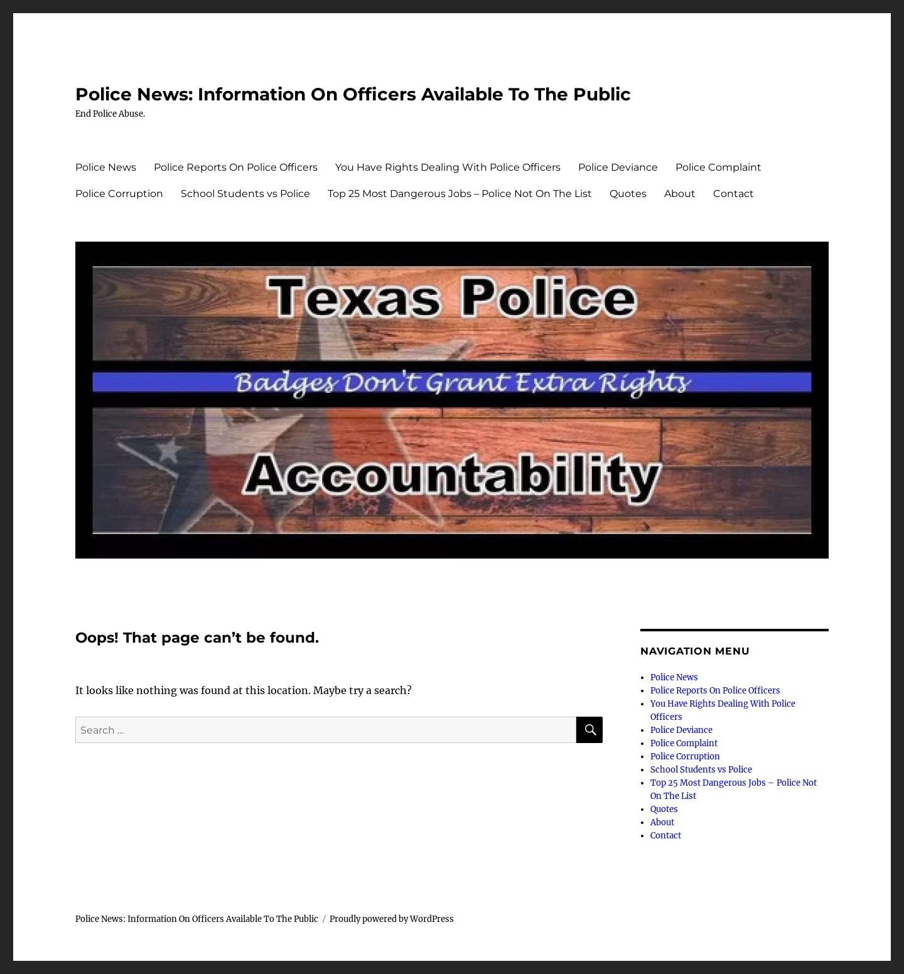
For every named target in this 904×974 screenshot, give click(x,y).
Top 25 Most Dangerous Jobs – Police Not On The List (460, 194)
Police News (105, 167)
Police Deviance (618, 167)
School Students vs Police (245, 194)
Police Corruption (119, 194)
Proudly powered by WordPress (392, 919)
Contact (733, 194)
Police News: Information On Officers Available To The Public (353, 94)
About (680, 194)
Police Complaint (718, 167)
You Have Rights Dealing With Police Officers (448, 167)
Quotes (628, 194)
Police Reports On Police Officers (236, 167)
